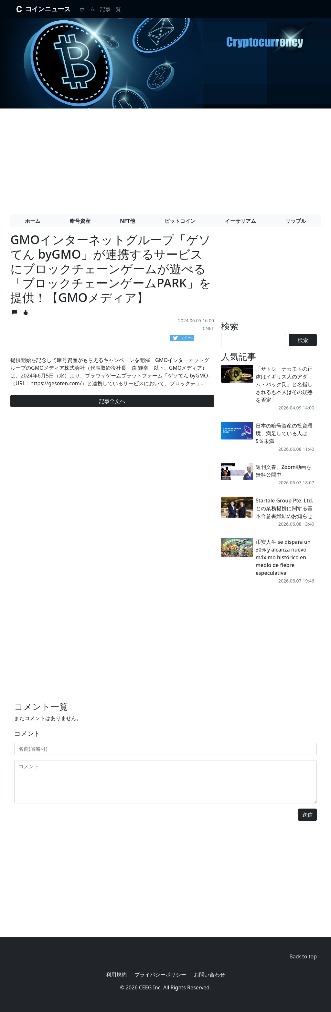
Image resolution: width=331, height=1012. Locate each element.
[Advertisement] (165, 159)
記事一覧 (110, 9)
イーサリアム (240, 220)
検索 (303, 340)
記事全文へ (112, 401)
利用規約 (116, 974)
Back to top (303, 956)
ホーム (87, 9)
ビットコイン (180, 220)
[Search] (253, 340)
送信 (307, 814)
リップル (295, 220)
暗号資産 (80, 220)
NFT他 (127, 220)
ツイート (183, 338)
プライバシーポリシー (160, 974)
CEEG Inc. (150, 987)
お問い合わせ (209, 974)
